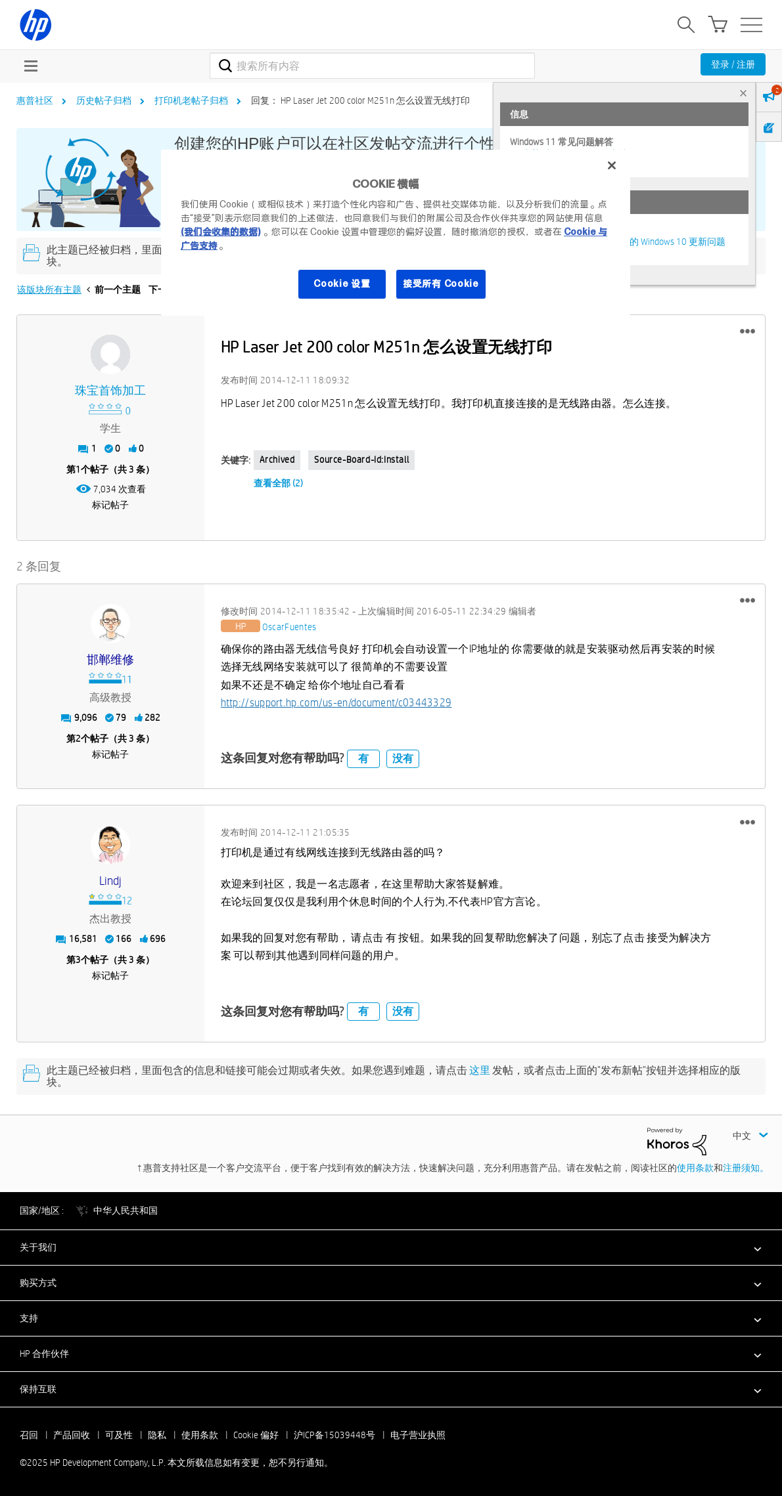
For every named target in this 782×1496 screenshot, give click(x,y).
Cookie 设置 (341, 283)
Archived (277, 459)
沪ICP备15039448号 (334, 1435)
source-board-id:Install (361, 459)
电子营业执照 (418, 1435)
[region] (395, 233)
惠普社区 (34, 100)
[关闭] (611, 165)
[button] (747, 331)
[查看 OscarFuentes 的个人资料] (289, 627)
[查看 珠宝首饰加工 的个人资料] (110, 391)
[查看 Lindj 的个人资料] (110, 881)
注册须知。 (746, 1168)
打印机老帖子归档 (191, 100)
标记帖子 (110, 505)
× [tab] (743, 93)
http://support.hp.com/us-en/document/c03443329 (336, 703)
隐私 (157, 1435)
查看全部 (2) (278, 483)
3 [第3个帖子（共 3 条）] (78, 960)
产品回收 (71, 1435)
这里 (479, 1070)
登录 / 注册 (733, 64)
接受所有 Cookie (441, 283)
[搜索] (372, 66)
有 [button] (363, 758)
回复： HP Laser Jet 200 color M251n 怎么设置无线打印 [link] (360, 100)
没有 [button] (402, 758)
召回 (29, 1435)
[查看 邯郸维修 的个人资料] (110, 660)
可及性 (119, 1435)
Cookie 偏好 (256, 1435)
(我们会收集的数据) (220, 232)
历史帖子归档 (103, 100)
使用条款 (695, 1168)
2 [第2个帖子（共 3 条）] (78, 738)
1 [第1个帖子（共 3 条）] (78, 469)
